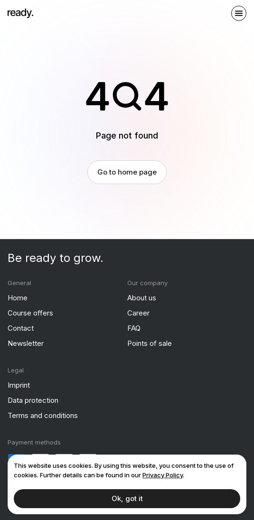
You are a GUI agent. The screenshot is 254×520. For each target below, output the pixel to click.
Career (138, 312)
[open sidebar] (238, 13)
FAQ (134, 328)
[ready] (20, 13)
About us (141, 297)
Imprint (19, 385)
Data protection (33, 400)
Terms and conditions (43, 415)
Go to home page (127, 171)
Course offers (30, 312)
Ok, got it (127, 498)
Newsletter (26, 343)
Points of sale (149, 343)
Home (18, 297)
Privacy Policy (162, 475)
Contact (21, 328)
